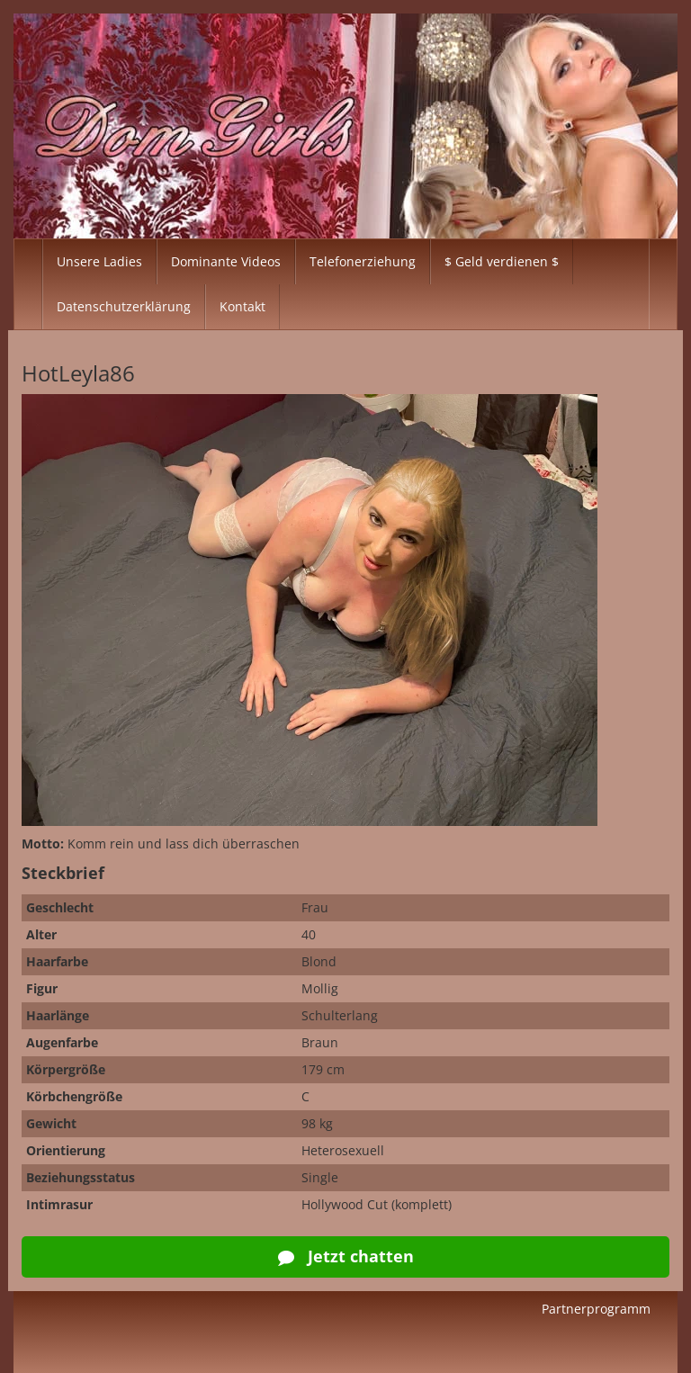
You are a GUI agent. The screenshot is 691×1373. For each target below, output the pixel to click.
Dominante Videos (226, 261)
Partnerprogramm (596, 1308)
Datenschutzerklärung (124, 306)
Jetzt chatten (346, 1256)
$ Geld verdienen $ (501, 261)
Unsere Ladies (99, 261)
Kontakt (242, 306)
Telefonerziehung (363, 261)
